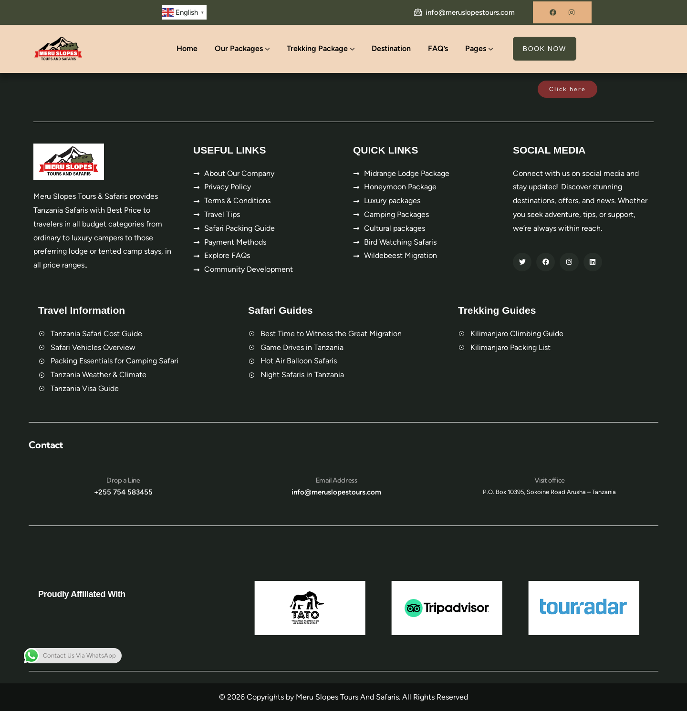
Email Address (336, 480)
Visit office (549, 480)
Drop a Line (123, 480)
